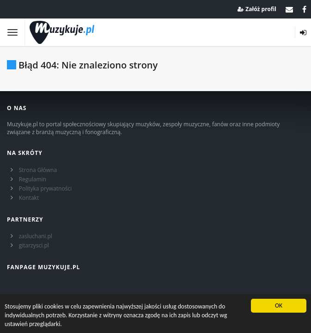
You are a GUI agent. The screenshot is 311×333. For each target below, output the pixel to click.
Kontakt (29, 198)
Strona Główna (38, 170)
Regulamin (32, 179)
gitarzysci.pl (34, 245)
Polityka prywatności (45, 188)
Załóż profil (257, 9)
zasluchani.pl (35, 236)
